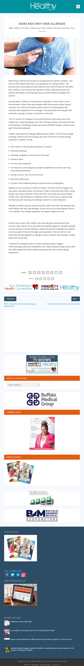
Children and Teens (38, 28)
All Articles (25, 28)
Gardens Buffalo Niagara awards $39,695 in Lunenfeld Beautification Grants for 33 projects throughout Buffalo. (42, 649)
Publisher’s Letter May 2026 (21, 622)
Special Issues (45, 665)
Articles (26, 665)
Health (49, 28)
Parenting (65, 28)
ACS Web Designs (61, 661)
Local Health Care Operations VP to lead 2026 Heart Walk (32, 630)
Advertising (35, 665)
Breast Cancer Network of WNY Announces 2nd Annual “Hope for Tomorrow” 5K (41, 639)
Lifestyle (56, 28)
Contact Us (56, 665)
